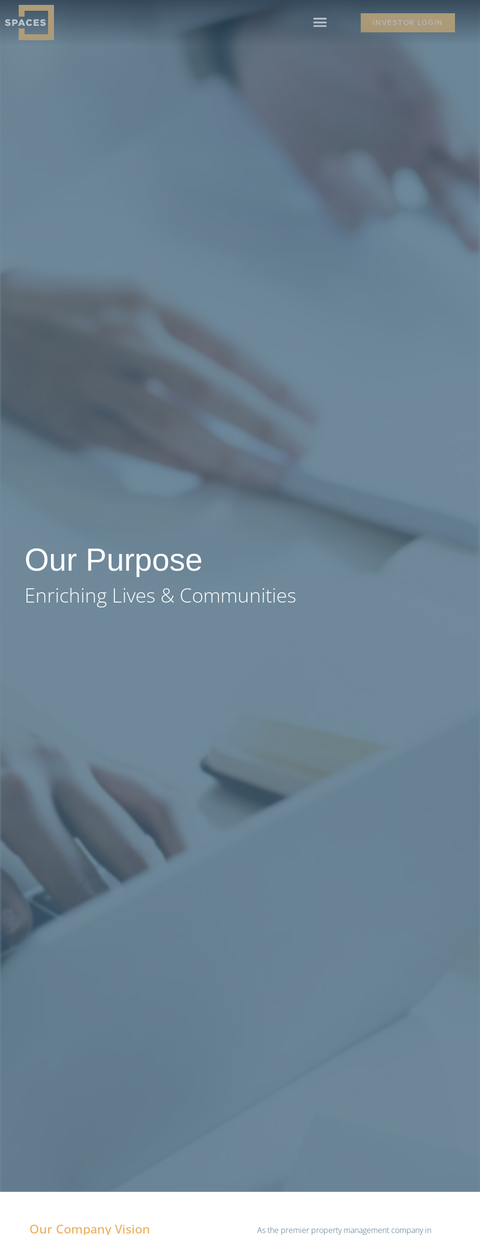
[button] (320, 23)
